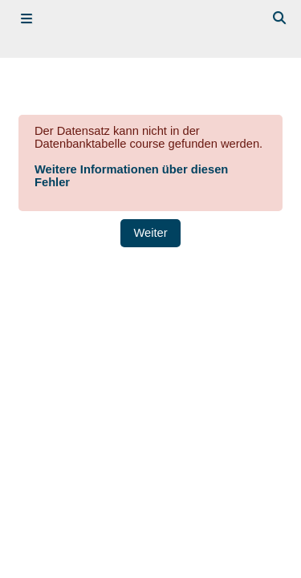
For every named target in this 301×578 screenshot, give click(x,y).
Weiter (150, 232)
